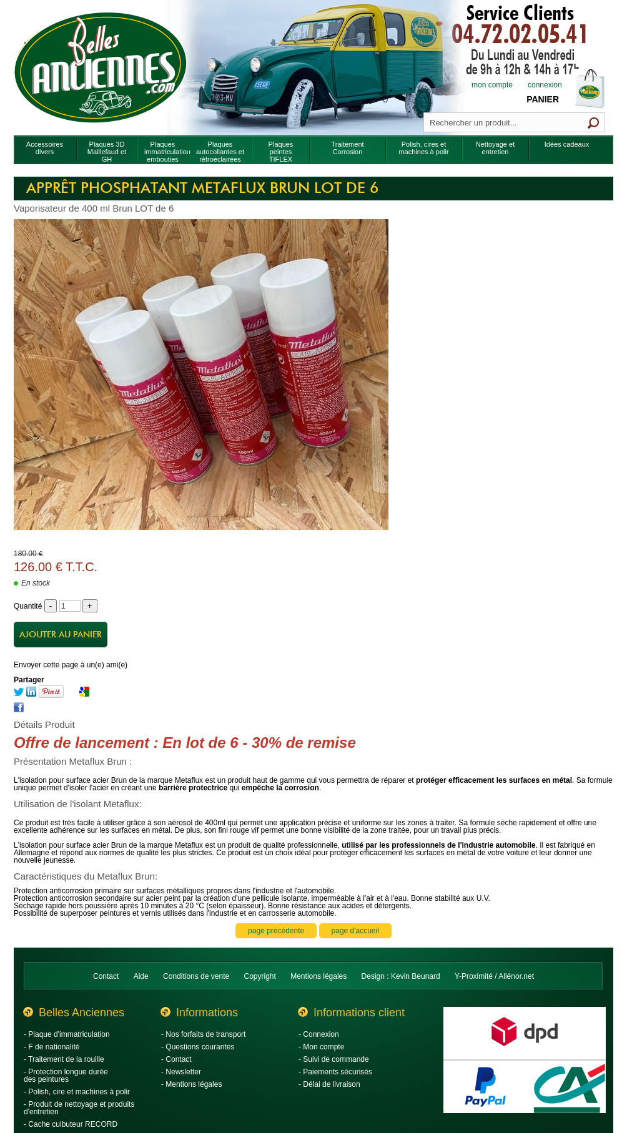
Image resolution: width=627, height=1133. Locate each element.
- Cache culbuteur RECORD (70, 1124)
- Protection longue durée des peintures (66, 1075)
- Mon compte (321, 1046)
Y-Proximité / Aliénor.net (494, 976)
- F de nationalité (51, 1046)
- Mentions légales (191, 1084)
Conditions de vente (196, 976)
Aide (141, 976)
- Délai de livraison (329, 1084)
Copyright (260, 976)
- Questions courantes (197, 1046)
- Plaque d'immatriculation (67, 1034)
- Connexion (319, 1034)
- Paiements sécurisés (335, 1071)
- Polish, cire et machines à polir (77, 1091)
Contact (106, 976)
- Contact (176, 1059)
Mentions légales (318, 976)
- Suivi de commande (334, 1059)
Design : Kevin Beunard (401, 976)
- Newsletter (181, 1071)
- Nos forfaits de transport (203, 1034)
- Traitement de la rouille (64, 1059)
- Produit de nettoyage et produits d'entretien (79, 1108)
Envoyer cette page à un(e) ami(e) (70, 664)
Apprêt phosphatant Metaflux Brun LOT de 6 (202, 188)
